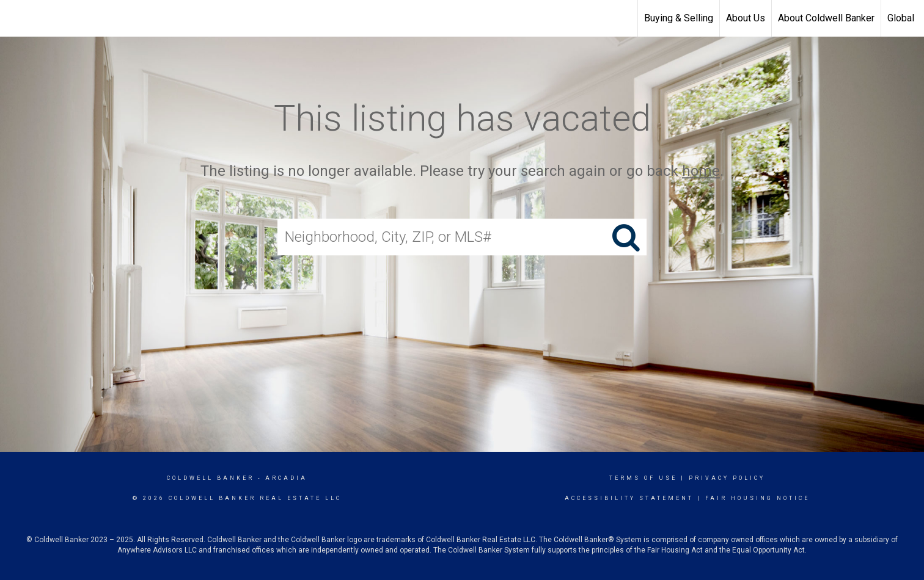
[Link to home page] (15, 18)
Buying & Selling (678, 18)
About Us (745, 18)
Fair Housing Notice (757, 498)
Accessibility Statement (629, 498)
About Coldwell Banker (826, 18)
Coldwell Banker (210, 478)
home (701, 170)
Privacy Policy (727, 478)
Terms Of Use (643, 478)
